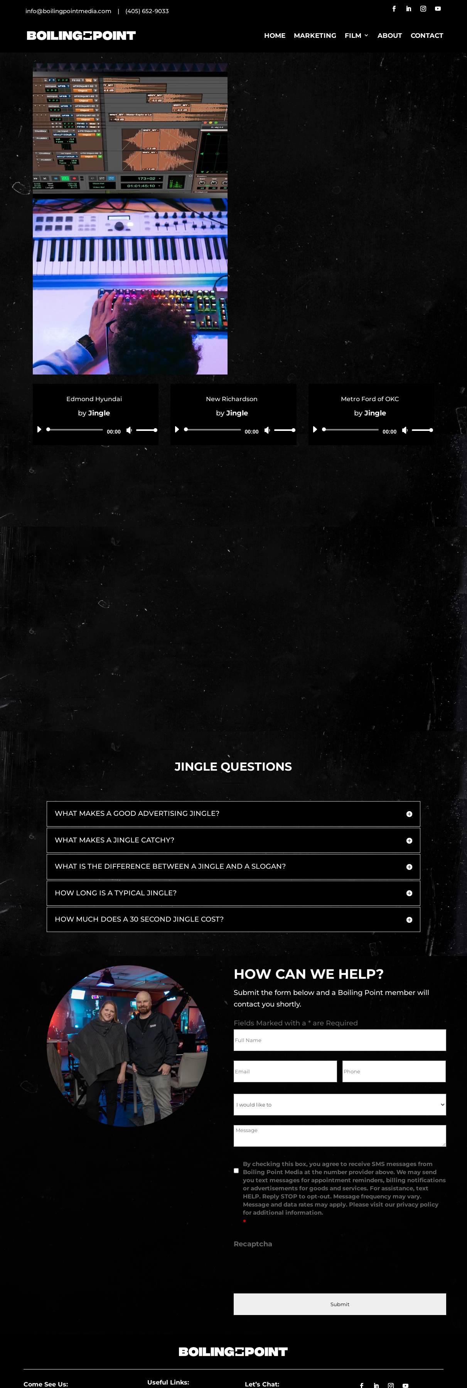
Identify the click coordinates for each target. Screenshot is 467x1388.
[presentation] (292, 1188)
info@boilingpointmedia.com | (75, 11)
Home (274, 35)
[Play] (39, 429)
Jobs (166, 1315)
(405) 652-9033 (147, 11)
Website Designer (324, 1372)
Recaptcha (253, 1163)
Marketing (315, 35)
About (390, 35)
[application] (94, 430)
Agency (197, 1315)
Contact (427, 35)
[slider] (76, 429)
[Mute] (129, 430)
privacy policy (417, 1123)
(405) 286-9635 (267, 1315)
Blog (166, 1328)
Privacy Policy (275, 1372)
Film (353, 35)
